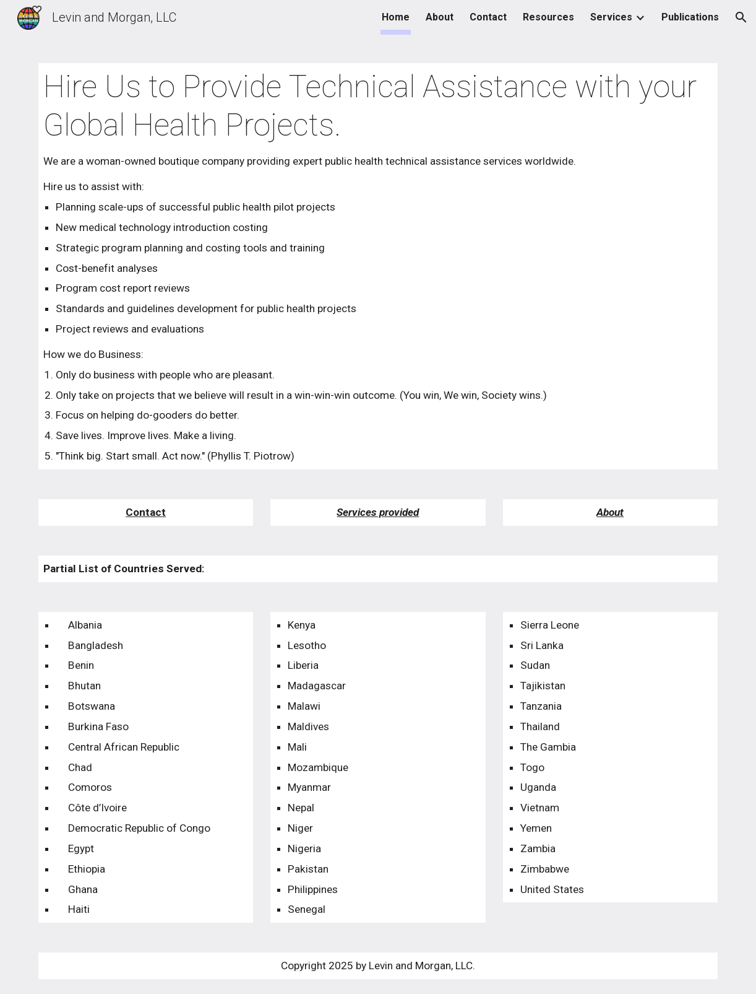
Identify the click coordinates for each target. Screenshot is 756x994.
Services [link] (611, 17)
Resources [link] (548, 17)
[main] (378, 266)
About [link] (439, 17)
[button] (741, 17)
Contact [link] (488, 17)
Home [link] (396, 17)
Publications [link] (690, 17)
